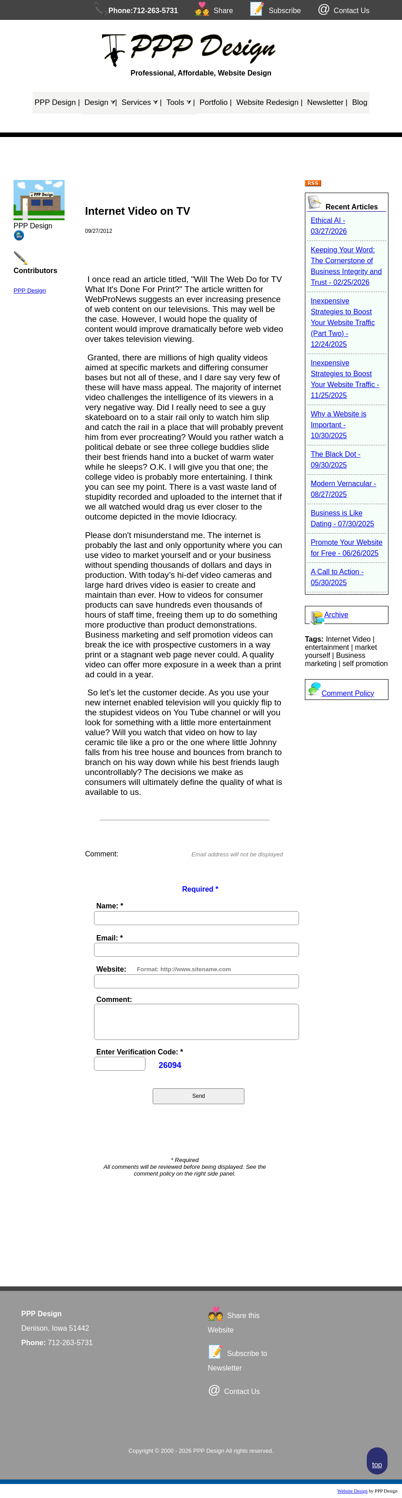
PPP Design (57, 102)
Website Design (352, 1491)
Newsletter (327, 102)
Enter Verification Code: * (139, 1052)
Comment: (114, 999)
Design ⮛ (100, 102)
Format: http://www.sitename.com (184, 969)
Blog (359, 102)
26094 (170, 1065)
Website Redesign (269, 102)
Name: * (109, 906)
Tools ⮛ (180, 102)
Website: (111, 969)
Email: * (109, 938)
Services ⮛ (142, 102)
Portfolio (216, 102)
